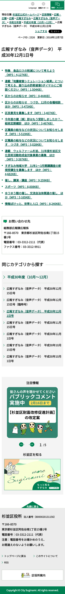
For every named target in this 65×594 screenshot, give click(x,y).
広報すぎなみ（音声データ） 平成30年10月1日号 (34, 358)
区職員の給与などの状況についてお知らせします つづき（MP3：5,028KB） (34, 142)
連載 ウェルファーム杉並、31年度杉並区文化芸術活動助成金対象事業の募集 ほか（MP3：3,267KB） (33, 155)
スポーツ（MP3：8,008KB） (22, 187)
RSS (6, 562)
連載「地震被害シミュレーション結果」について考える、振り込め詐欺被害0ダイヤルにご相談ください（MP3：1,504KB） (34, 85)
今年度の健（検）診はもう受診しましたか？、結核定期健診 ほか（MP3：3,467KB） (34, 121)
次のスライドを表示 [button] (32, 444)
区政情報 (46, 14)
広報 (11, 18)
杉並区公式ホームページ (26, 14)
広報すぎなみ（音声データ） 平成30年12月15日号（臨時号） (34, 302)
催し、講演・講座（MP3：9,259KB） (28, 180)
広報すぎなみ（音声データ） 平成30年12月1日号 (34, 313)
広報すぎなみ (23, 18)
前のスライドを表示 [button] (21, 444)
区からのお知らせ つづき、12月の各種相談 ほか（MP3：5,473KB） (34, 104)
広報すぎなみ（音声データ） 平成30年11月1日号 (34, 336)
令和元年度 (15, 22)
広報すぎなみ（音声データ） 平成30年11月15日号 (34, 324)
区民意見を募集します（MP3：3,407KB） (31, 113)
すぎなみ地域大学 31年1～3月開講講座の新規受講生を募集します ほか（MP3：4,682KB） (33, 170)
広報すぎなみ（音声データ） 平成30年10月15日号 (34, 347)
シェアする (41, 31)
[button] (32, 5)
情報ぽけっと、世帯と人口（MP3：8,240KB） (33, 204)
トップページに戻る (15, 556)
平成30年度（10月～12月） (39, 22)
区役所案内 (38, 575)
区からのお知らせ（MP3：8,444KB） (28, 96)
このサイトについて (47, 556)
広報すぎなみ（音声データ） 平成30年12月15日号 (34, 290)
